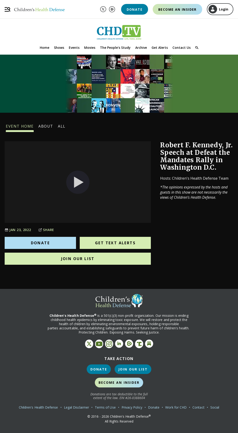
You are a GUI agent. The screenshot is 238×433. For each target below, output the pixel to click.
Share (46, 230)
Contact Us (181, 47)
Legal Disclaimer (76, 407)
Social (214, 407)
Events (74, 47)
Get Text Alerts (115, 242)
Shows (59, 47)
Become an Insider (177, 9)
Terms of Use (105, 407)
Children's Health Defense (38, 407)
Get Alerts (160, 47)
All (62, 128)
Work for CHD (176, 407)
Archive (141, 47)
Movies (89, 47)
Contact (198, 407)
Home (44, 47)
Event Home (20, 128)
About (45, 128)
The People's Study (115, 47)
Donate (134, 9)
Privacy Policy (132, 407)
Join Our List (78, 258)
